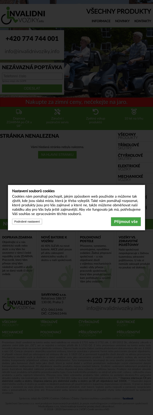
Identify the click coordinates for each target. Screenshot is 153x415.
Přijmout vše (126, 221)
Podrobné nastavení (27, 221)
